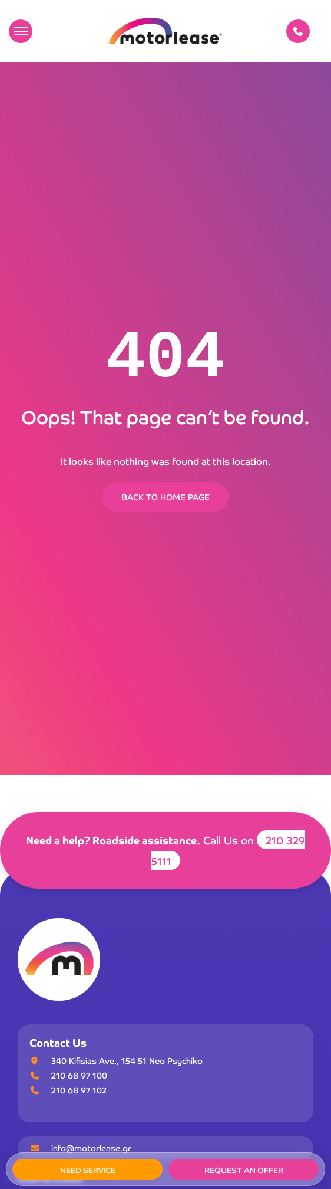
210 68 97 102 (79, 1090)
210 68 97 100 (79, 1075)
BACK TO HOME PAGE (165, 497)
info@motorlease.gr (80, 1148)
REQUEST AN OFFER (243, 1170)
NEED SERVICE (87, 1170)
